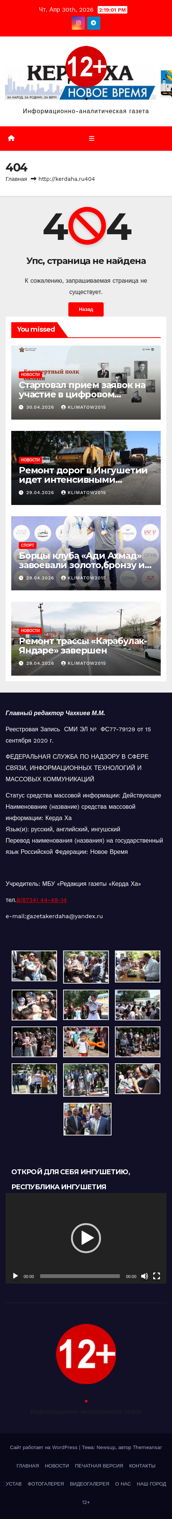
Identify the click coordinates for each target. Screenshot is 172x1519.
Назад (86, 309)
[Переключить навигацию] (91, 139)
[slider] (80, 1276)
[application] (86, 1238)
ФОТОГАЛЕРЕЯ (46, 1484)
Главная (16, 179)
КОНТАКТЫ (142, 1466)
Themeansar (147, 1447)
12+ (86, 1502)
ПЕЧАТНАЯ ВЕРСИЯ (99, 1466)
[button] (86, 1238)
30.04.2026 (41, 407)
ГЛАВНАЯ (28, 1466)
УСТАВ (14, 1484)
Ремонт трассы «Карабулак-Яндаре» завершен (83, 645)
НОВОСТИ (30, 375)
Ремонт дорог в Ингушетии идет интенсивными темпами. (83, 479)
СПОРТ (27, 545)
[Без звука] (144, 1276)
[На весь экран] (156, 1276)
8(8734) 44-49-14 (42, 900)
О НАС (123, 1484)
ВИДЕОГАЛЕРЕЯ (89, 1484)
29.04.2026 (41, 492)
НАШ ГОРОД (151, 1484)
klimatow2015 (83, 407)
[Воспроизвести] (15, 1276)
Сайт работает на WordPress (44, 1447)
